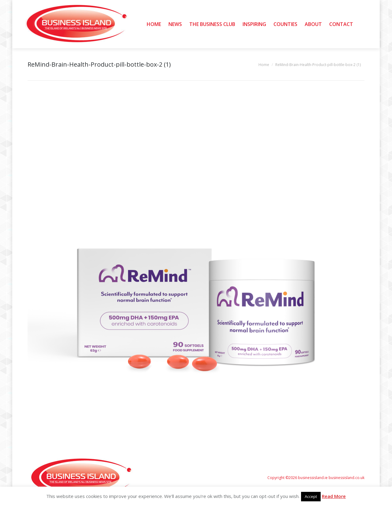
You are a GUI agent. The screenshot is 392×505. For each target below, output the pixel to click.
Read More (334, 496)
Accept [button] (311, 496)
